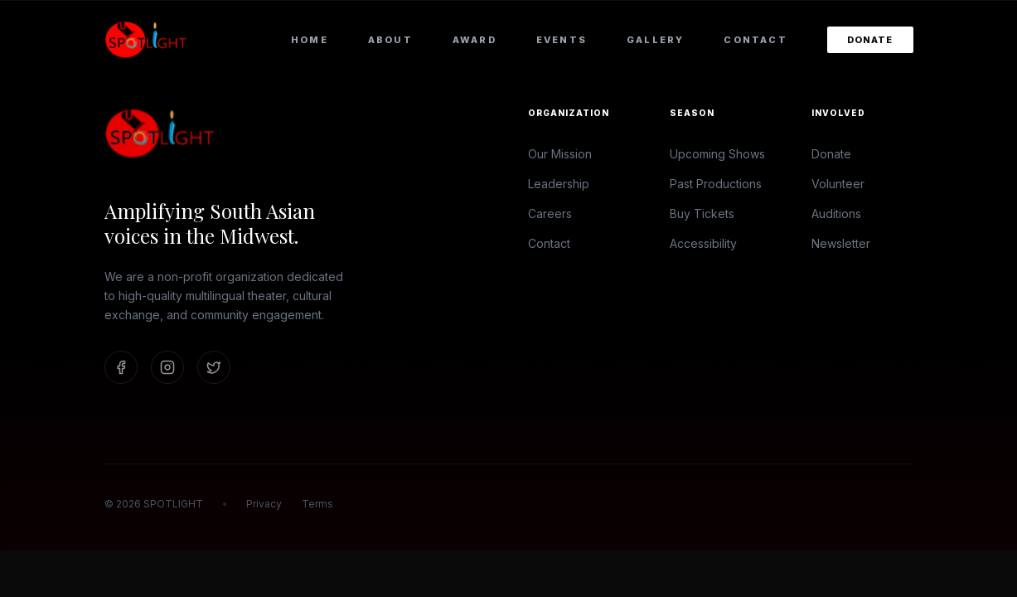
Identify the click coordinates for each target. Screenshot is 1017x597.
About (390, 40)
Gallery (655, 40)
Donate (870, 40)
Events (561, 40)
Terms (317, 504)
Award (474, 40)
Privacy (264, 504)
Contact (755, 40)
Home (309, 40)
